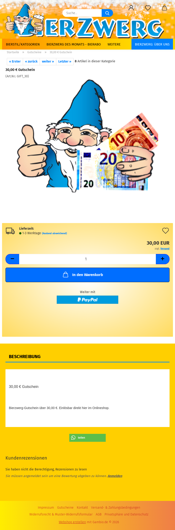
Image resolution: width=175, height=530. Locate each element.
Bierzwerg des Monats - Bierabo (73, 44)
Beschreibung (25, 356)
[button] (131, 8)
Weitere (114, 44)
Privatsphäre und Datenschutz (126, 514)
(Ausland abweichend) (54, 233)
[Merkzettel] (147, 8)
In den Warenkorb (82, 274)
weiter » (48, 61)
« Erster (15, 61)
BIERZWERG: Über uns (152, 44)
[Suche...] (107, 13)
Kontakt (82, 508)
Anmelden (115, 476)
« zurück (31, 61)
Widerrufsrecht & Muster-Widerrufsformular (61, 514)
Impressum (46, 508)
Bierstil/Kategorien (23, 44)
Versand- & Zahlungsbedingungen (115, 508)
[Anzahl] (87, 259)
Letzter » (64, 61)
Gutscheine (65, 508)
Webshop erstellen (72, 522)
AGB (98, 514)
